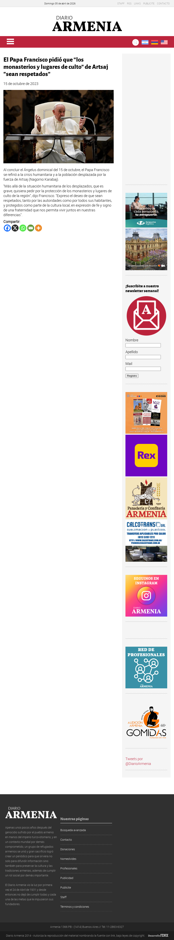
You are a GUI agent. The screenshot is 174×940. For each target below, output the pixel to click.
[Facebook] (7, 228)
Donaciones (67, 849)
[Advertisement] (146, 121)
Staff (120, 3)
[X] (15, 228)
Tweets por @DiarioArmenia (138, 761)
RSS (129, 3)
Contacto (163, 3)
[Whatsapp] (22, 228)
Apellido (131, 351)
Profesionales (68, 868)
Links (137, 3)
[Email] (30, 228)
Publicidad (66, 878)
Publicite (148, 3)
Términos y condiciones (74, 906)
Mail (128, 363)
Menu (10, 41)
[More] (38, 228)
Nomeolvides (68, 859)
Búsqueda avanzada (73, 830)
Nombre (131, 340)
